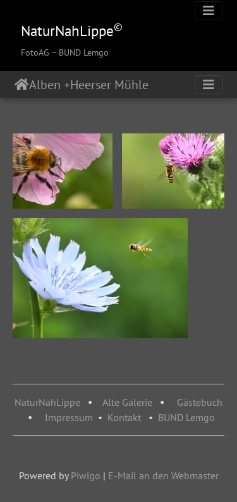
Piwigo (85, 475)
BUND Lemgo (186, 417)
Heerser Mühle (114, 85)
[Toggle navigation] (208, 10)
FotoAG (35, 52)
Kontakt (124, 417)
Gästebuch (199, 402)
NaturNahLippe (47, 402)
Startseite (22, 84)
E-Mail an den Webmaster (163, 475)
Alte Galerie (127, 402)
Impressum (69, 417)
